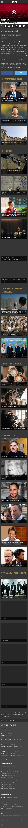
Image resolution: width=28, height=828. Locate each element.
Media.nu (3, 820)
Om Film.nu (3, 797)
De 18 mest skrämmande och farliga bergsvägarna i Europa (12, 811)
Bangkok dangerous (5, 790)
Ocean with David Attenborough (7, 739)
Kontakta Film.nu (4, 799)
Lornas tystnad (4, 768)
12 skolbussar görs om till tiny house (8, 810)
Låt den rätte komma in (5, 766)
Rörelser (2, 733)
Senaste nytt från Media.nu (11, 79)
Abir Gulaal (3, 741)
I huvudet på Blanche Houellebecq (7, 731)
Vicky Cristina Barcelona (5, 779)
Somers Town (3, 782)
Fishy (2, 784)
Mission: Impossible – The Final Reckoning (9, 755)
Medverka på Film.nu (5, 802)
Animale (2, 749)
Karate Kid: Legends (4, 759)
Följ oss (2, 804)
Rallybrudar (3, 777)
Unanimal (3, 735)
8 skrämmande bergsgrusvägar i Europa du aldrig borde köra (12, 815)
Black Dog (3, 728)
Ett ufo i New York (4, 788)
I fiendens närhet (4, 775)
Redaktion (3, 800)
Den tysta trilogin (4, 744)
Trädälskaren (3, 773)
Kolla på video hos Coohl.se (11, 363)
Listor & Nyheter (7, 151)
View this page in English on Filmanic (9, 31)
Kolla (2, 813)
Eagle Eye (3, 786)
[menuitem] (2, 720)
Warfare (2, 737)
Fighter (2, 769)
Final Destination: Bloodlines (6, 751)
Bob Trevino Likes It (4, 730)
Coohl (2, 808)
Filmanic (2, 806)
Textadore (3, 818)
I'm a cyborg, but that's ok (6, 780)
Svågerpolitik (3, 823)
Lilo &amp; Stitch (4, 757)
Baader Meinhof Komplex (5, 771)
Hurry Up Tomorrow (5, 753)
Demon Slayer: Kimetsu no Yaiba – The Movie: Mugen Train (12, 746)
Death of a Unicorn (4, 742)
